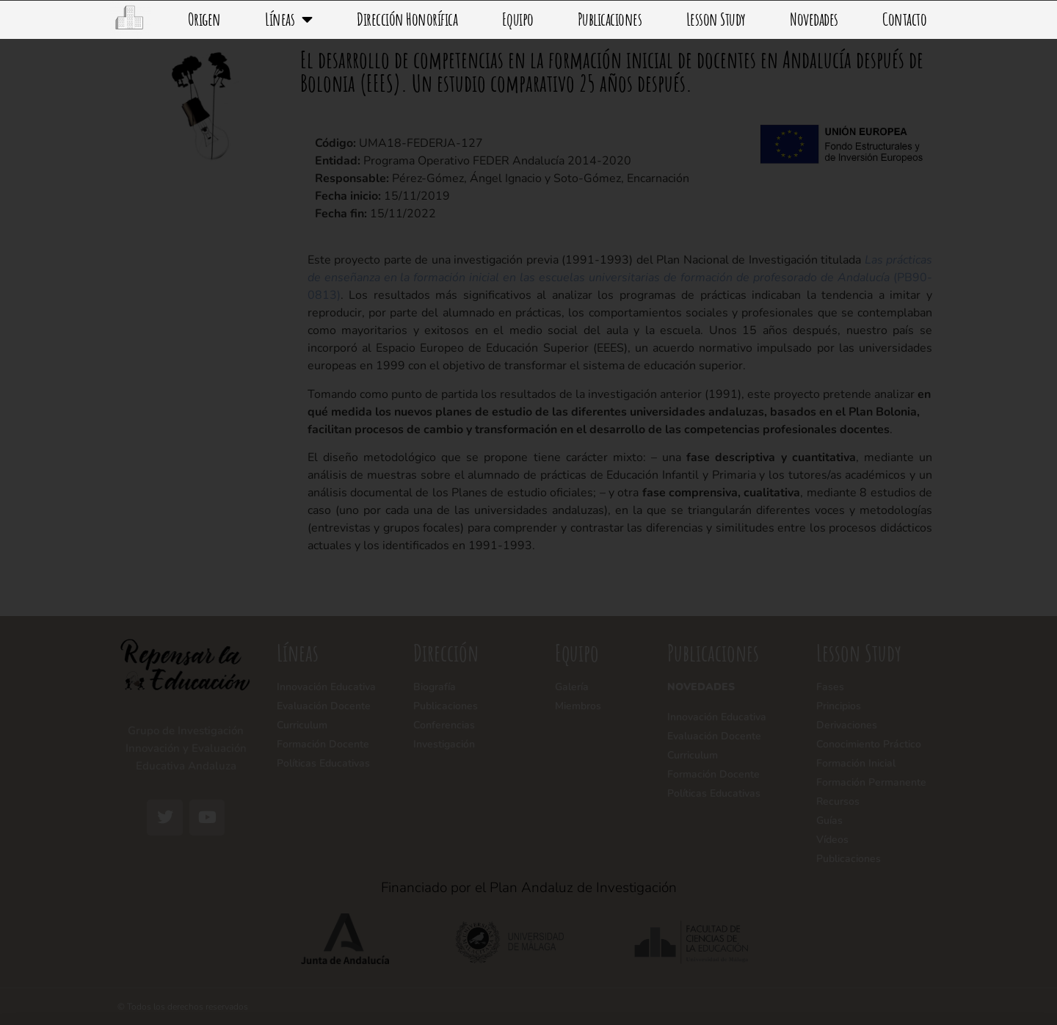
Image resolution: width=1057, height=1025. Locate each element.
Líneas (289, 19)
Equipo (518, 19)
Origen (204, 19)
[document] (528, 512)
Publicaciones (610, 19)
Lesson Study (716, 19)
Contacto (904, 19)
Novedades (814, 19)
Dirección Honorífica (407, 19)
